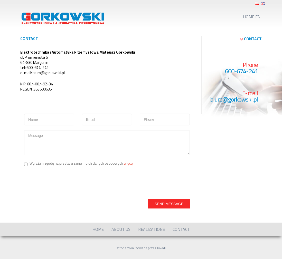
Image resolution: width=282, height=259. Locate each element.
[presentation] (63, 182)
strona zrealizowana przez (141, 248)
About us (120, 229)
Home (98, 229)
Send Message (169, 204)
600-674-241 (241, 71)
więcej (129, 163)
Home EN (251, 17)
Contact (181, 229)
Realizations (151, 229)
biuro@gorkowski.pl (234, 99)
